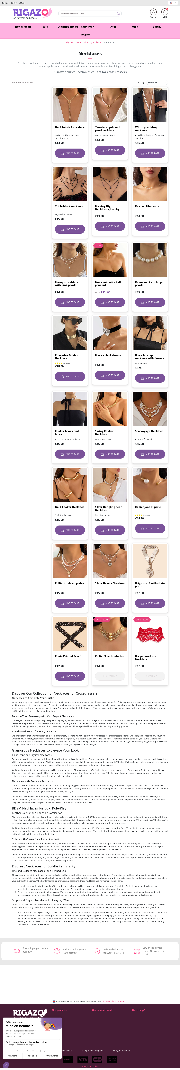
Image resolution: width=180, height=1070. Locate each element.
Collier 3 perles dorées (109, 656)
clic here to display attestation (114, 1001)
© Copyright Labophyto (109, 1050)
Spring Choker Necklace (104, 432)
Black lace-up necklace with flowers (149, 356)
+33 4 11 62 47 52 (142, 1023)
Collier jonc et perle (148, 507)
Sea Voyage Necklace (149, 431)
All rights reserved (138, 1050)
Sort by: (141, 82)
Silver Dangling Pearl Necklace (108, 508)
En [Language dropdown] (173, 3)
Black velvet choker (108, 355)
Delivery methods (100, 1017)
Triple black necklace (69, 206)
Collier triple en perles (69, 583)
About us (96, 1026)
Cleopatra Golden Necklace (66, 356)
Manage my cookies (90, 1068)
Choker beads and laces (67, 432)
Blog (94, 1032)
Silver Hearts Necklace (110, 583)
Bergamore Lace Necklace (145, 657)
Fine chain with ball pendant (108, 283)
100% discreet (98, 1014)
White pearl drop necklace (146, 128)
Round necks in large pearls (149, 283)
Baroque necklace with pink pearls (66, 283)
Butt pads (56, 1017)
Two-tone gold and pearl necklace (107, 128)
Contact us (97, 1029)
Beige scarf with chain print (150, 584)
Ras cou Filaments (147, 206)
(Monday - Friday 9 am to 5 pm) (146, 1026)
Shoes (55, 1014)
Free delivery (98, 1020)
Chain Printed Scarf (68, 656)
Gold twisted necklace (70, 127)
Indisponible (110, 676)
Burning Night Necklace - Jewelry (107, 207)
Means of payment (101, 1023)
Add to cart (70, 153)
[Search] (90, 13)
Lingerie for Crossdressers (64, 1026)
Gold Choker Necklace (69, 507)
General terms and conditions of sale (71, 1050)
